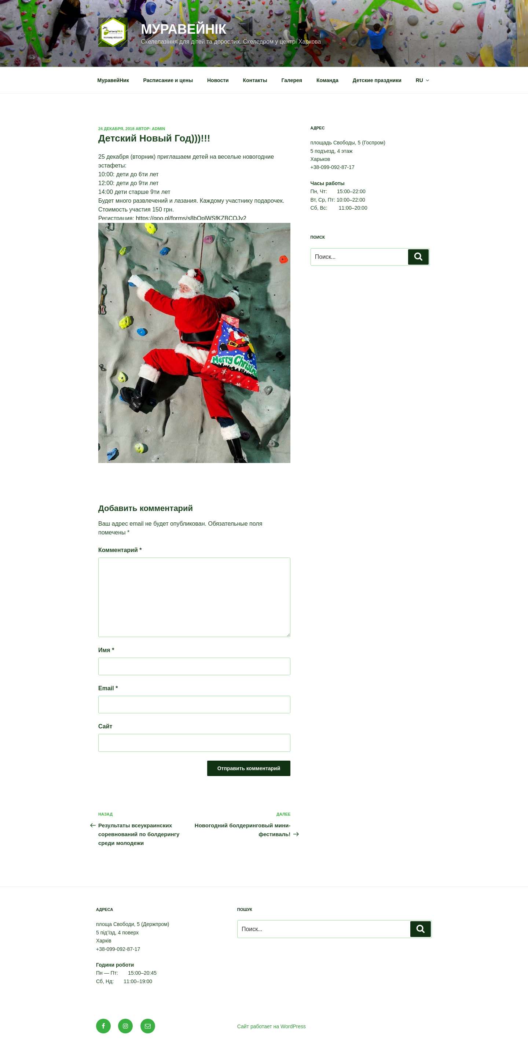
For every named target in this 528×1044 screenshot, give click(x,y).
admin (158, 128)
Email (108, 688)
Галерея (292, 80)
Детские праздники (377, 80)
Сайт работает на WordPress (271, 1026)
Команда (327, 80)
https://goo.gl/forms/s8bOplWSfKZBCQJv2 (191, 218)
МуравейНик (113, 80)
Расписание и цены (168, 80)
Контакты (255, 80)
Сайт (105, 726)
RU (423, 80)
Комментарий (120, 550)
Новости (218, 80)
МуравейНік (183, 29)
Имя (106, 650)
